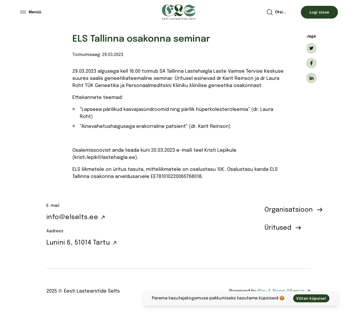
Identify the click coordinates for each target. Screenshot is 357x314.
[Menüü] (31, 12)
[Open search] (276, 12)
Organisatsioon (289, 210)
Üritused (278, 228)
